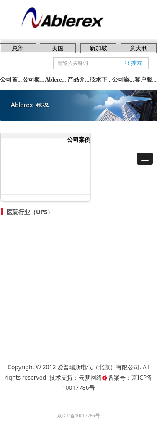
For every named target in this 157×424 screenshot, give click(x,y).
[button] (145, 159)
